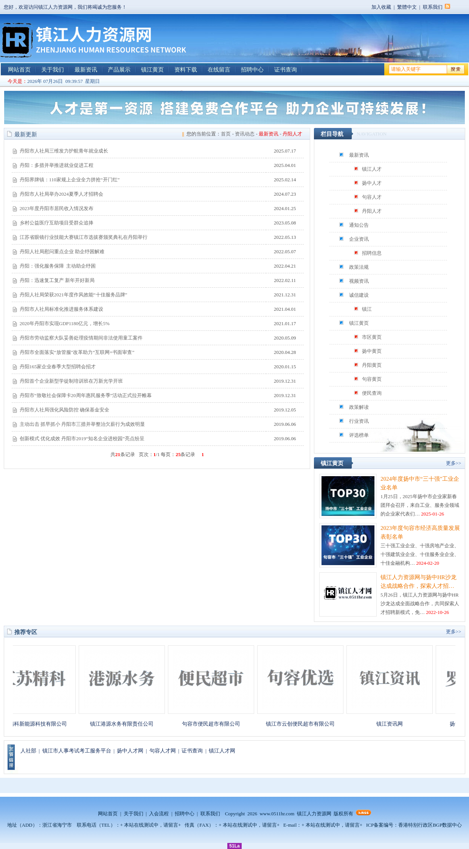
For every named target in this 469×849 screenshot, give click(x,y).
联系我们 (433, 7)
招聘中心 (252, 70)
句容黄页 (372, 379)
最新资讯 (86, 70)
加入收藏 (381, 7)
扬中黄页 (372, 351)
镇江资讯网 (393, 724)
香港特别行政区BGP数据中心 (430, 825)
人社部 (28, 751)
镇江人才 (372, 169)
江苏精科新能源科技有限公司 (36, 724)
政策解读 (359, 407)
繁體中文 (407, 7)
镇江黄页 (152, 70)
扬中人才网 (130, 751)
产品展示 (119, 70)
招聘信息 (372, 253)
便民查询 (372, 393)
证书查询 (285, 70)
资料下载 (185, 70)
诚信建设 (359, 295)
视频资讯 (359, 281)
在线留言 (219, 70)
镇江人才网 (222, 751)
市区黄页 (372, 337)
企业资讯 (359, 239)
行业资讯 (359, 421)
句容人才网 (162, 751)
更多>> (453, 463)
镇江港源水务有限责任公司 (126, 724)
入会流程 (159, 813)
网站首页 (19, 70)
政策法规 (359, 267)
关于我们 (52, 70)
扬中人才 (372, 183)
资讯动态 (245, 134)
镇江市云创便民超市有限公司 (304, 724)
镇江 (367, 309)
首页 (226, 134)
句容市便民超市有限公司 (215, 724)
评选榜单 (359, 435)
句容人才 (372, 197)
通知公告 (359, 225)
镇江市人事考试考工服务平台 (76, 751)
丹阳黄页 (372, 365)
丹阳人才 (372, 211)
